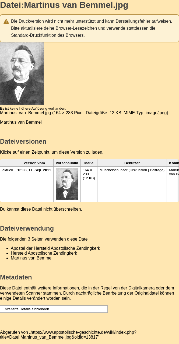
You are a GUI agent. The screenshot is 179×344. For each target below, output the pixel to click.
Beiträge (156, 170)
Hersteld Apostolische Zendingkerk (44, 253)
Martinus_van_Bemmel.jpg (25, 112)
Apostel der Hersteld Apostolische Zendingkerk (55, 248)
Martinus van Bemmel (31, 258)
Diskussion (138, 170)
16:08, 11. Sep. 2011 (34, 170)
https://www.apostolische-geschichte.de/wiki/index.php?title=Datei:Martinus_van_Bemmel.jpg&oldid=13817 (68, 334)
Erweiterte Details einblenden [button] (25, 309)
